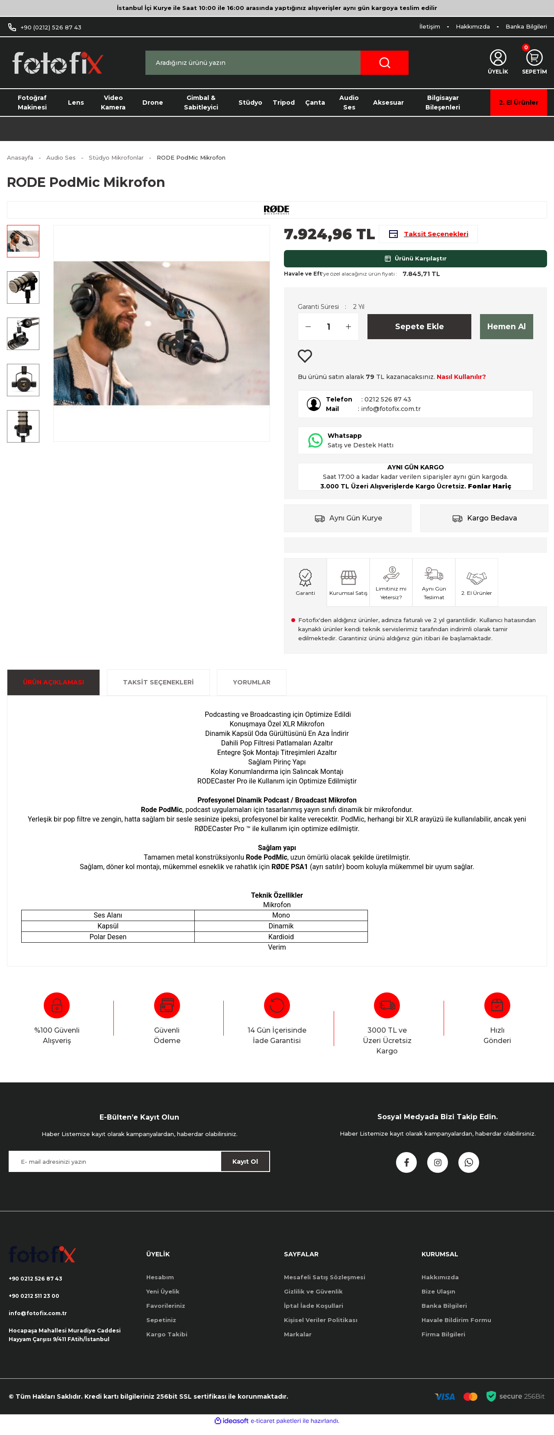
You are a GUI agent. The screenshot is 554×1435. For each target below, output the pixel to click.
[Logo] (57, 63)
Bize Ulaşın (438, 1297)
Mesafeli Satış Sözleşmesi (324, 1282)
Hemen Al (506, 332)
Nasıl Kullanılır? (461, 382)
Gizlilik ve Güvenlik (313, 1297)
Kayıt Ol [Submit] (245, 1167)
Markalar (298, 1339)
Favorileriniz (165, 1311)
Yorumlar (252, 688)
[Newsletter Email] (139, 1167)
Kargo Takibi (166, 1339)
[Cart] (533, 63)
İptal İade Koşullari (313, 1311)
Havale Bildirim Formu (456, 1325)
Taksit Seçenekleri (158, 688)
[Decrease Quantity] (305, 332)
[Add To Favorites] (305, 362)
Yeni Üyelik (163, 1297)
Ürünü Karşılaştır (415, 264)
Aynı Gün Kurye (355, 524)
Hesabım (160, 1282)
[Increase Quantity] (352, 332)
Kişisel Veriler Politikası (321, 1325)
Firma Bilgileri (443, 1339)
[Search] (277, 63)
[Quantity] (328, 332)
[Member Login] (495, 63)
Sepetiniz (161, 1325)
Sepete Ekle (419, 332)
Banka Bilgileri (444, 1311)
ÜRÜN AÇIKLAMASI (53, 688)
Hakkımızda (440, 1282)
